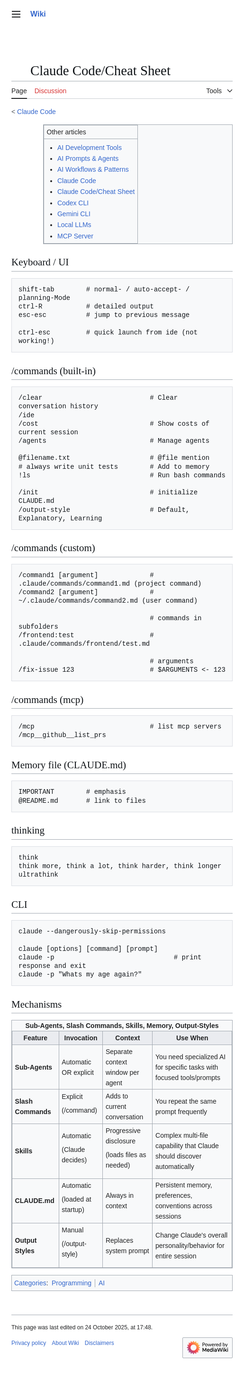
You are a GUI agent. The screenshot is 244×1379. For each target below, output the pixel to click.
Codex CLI (73, 203)
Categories (30, 1283)
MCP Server (75, 236)
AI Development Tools (89, 147)
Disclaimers (99, 1343)
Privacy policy (28, 1343)
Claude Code (36, 111)
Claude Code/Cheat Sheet (96, 191)
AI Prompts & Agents (87, 158)
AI (102, 1283)
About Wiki (65, 1343)
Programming (71, 1283)
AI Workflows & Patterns (93, 169)
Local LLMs (74, 224)
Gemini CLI (73, 214)
